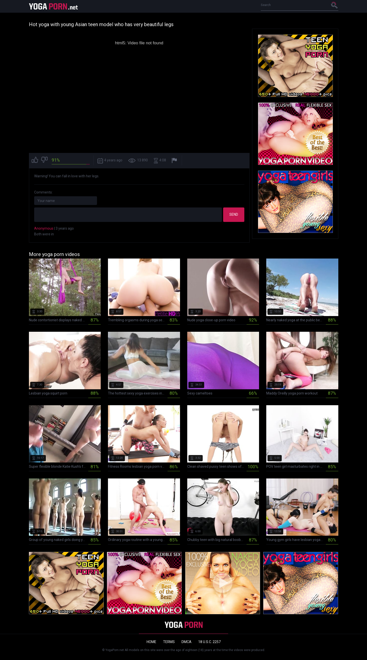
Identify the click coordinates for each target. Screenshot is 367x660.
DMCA (186, 642)
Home (151, 642)
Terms (169, 642)
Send (233, 214)
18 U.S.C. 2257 (209, 642)
